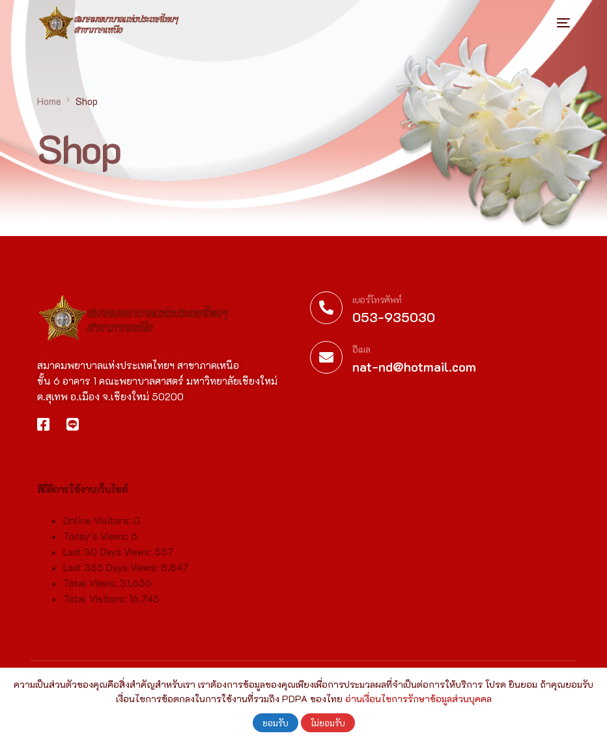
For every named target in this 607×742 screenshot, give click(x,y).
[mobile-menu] (550, 22)
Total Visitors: (96, 606)
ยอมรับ (275, 722)
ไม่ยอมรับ (328, 722)
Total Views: (91, 590)
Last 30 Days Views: (108, 559)
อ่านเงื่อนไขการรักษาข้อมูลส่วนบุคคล (418, 698)
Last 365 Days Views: (112, 575)
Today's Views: (97, 543)
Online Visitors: (98, 528)
